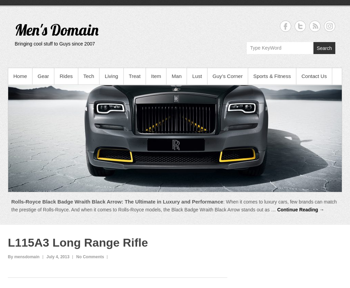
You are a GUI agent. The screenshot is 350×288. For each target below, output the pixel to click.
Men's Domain (56, 29)
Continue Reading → (300, 209)
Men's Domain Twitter (300, 26)
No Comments (90, 256)
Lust (197, 76)
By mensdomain (24, 256)
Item (156, 76)
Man (176, 76)
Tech (88, 76)
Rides (65, 76)
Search (324, 48)
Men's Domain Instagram (329, 26)
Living (111, 76)
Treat (134, 76)
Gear (43, 76)
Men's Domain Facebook (285, 26)
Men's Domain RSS (315, 26)
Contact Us (314, 76)
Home (20, 76)
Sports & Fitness (272, 76)
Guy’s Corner (228, 76)
